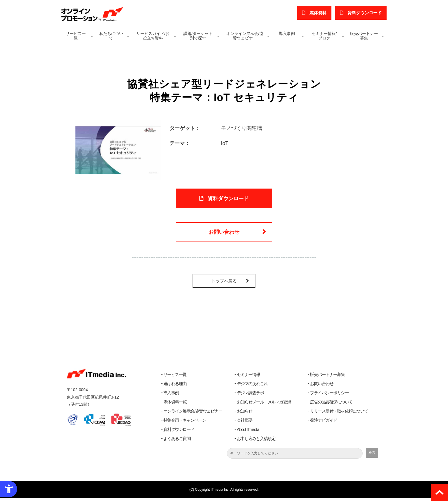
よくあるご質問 (177, 441)
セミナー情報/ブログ (324, 35)
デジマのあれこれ (252, 386)
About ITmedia (248, 432)
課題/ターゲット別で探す (198, 35)
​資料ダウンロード (365, 12)
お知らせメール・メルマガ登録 (264, 404)
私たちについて (111, 35)
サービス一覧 (76, 35)
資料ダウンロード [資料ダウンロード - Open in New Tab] (228, 199)
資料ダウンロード (178, 432)
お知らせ (244, 413)
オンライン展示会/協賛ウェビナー (244, 35)
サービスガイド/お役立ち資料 (152, 35)
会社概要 (244, 423)
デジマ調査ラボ (250, 395)
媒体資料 (319, 12)
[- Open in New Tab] (118, 150)
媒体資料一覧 (175, 404)
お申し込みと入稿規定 (256, 441)
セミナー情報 (248, 377)
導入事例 (287, 33)
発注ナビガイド (323, 423)
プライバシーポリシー (329, 395)
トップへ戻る (224, 283)
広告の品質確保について (331, 404)
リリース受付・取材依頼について (339, 413)
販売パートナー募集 (364, 35)
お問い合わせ (224, 234)
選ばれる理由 (175, 386)
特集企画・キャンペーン (184, 423)
